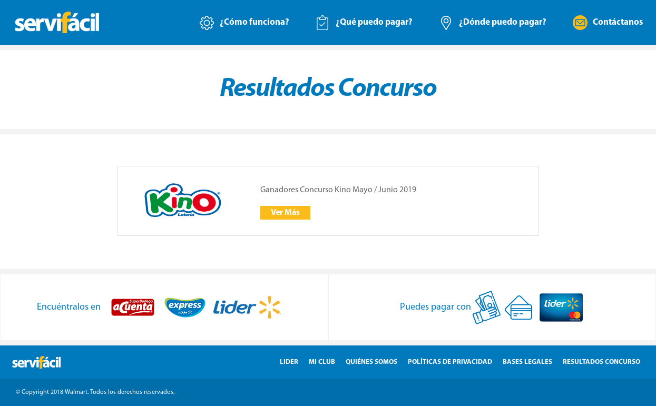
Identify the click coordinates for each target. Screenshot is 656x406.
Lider (289, 362)
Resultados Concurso (601, 362)
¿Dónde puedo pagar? (502, 22)
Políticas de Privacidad (450, 362)
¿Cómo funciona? (254, 22)
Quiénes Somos (371, 362)
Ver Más (285, 213)
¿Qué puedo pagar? (374, 22)
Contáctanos (618, 22)
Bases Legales (527, 362)
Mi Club (322, 362)
